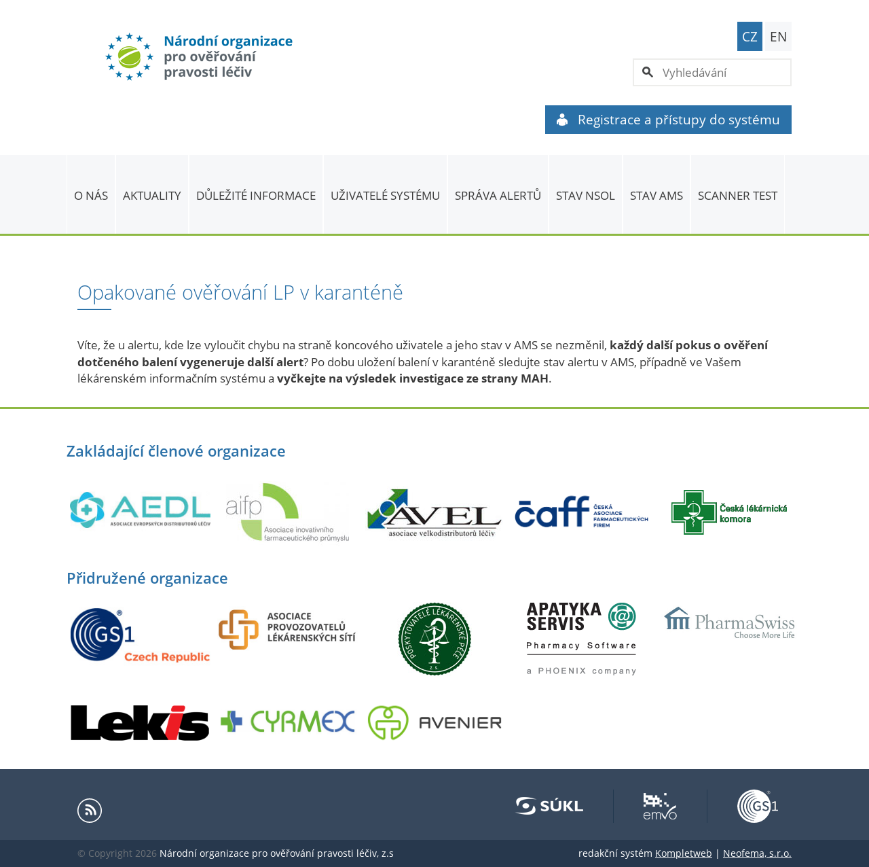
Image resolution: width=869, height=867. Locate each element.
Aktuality (152, 195)
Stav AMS (656, 195)
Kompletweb (683, 853)
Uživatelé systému (385, 195)
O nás (91, 195)
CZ (750, 37)
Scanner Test (737, 195)
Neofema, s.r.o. (757, 853)
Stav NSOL (585, 195)
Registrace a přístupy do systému (668, 119)
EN (778, 37)
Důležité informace (256, 195)
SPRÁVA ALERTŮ (498, 195)
